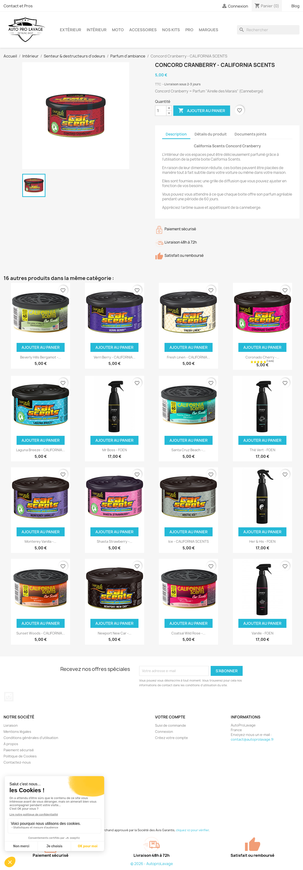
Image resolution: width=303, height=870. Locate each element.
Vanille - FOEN (262, 633)
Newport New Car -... (114, 633)
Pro (189, 29)
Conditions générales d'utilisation (31, 737)
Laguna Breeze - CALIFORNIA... (40, 450)
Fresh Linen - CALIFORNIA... (188, 357)
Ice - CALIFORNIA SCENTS (188, 541)
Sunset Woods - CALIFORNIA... (40, 633)
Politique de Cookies (20, 756)
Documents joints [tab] (250, 134)
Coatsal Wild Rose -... (188, 633)
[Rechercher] (268, 30)
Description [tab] (176, 134)
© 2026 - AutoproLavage (151, 863)
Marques (208, 29)
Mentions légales (17, 731)
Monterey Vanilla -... (40, 541)
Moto (118, 29)
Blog (295, 6)
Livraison (11, 725)
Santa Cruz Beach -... (188, 450)
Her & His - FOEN (262, 541)
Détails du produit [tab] (211, 134)
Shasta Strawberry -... (114, 541)
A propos (11, 744)
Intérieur (97, 29)
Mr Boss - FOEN (114, 450)
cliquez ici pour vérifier (192, 830)
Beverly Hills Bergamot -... (40, 357)
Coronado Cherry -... (262, 357)
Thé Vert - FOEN (262, 450)
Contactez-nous (17, 762)
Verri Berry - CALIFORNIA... (114, 357)
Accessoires (143, 29)
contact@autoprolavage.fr (252, 739)
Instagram (8, 696)
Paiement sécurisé (19, 750)
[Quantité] (160, 110)
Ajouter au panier (201, 111)
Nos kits (171, 29)
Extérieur (70, 29)
